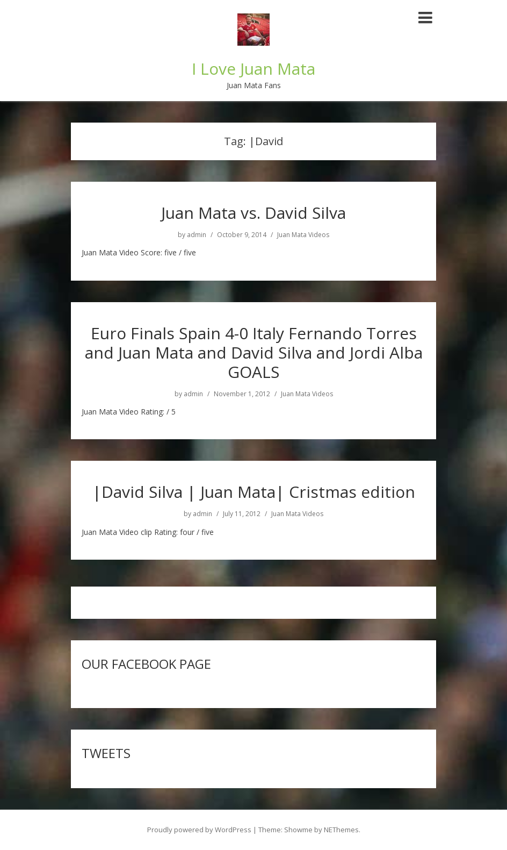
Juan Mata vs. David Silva (253, 213)
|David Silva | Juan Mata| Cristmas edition (253, 492)
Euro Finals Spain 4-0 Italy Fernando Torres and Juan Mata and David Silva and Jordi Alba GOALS (254, 352)
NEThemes (341, 829)
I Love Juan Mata (253, 69)
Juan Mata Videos (303, 235)
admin (196, 235)
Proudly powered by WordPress (199, 829)
